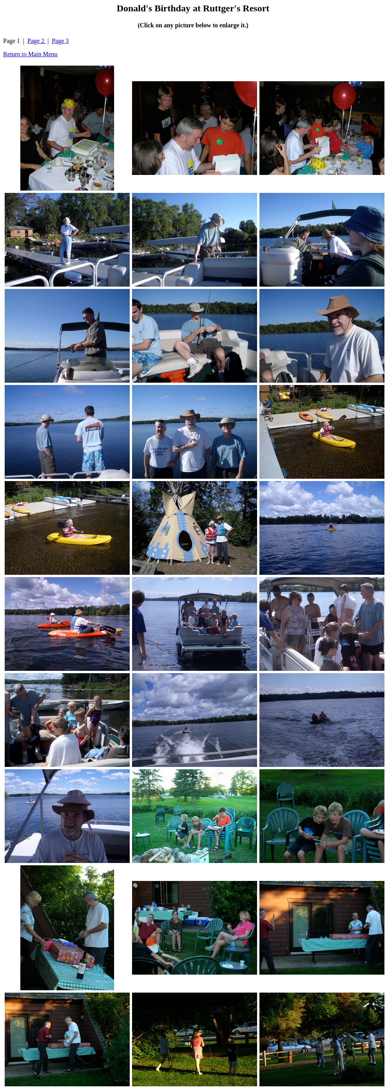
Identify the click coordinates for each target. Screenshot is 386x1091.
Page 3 (60, 40)
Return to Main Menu (30, 54)
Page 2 (36, 40)
